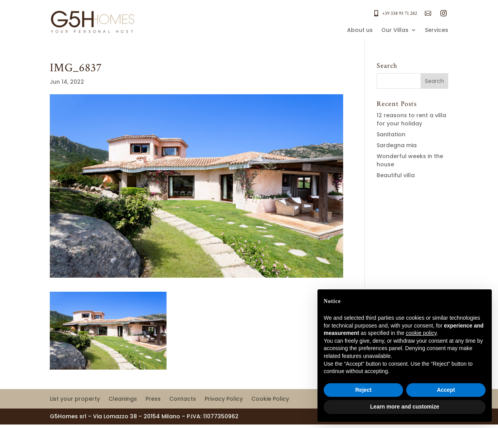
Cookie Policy (270, 399)
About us (360, 30)
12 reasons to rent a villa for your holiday (411, 119)
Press (153, 399)
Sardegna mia (397, 145)
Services (436, 30)
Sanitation (391, 134)
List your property (75, 399)
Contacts (182, 399)
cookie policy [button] (421, 333)
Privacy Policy (224, 399)
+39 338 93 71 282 (399, 13)
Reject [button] (363, 390)
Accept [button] (446, 390)
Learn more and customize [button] (404, 406)
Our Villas (395, 30)
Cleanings (123, 399)
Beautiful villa (396, 175)
